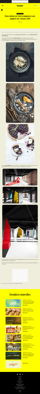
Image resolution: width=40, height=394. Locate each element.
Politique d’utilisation (20, 388)
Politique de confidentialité (20, 387)
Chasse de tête (20, 381)
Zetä (22, 259)
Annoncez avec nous (20, 384)
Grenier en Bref (20, 385)
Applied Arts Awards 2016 (20, 34)
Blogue (20, 378)
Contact (20, 382)
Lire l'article (25, 312)
